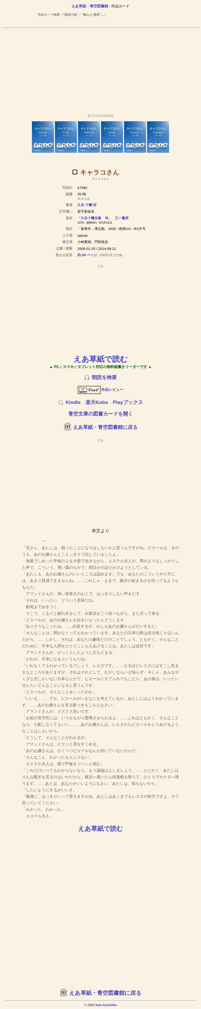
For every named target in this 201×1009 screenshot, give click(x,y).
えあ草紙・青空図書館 (89, 6)
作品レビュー (101, 389)
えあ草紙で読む (101, 359)
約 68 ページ (87, 255)
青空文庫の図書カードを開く (100, 414)
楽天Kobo (97, 402)
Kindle (73, 402)
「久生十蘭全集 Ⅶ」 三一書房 (103, 218)
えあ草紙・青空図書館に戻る (105, 427)
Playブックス (128, 402)
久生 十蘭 (84, 205)
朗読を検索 (104, 377)
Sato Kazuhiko (106, 1005)
